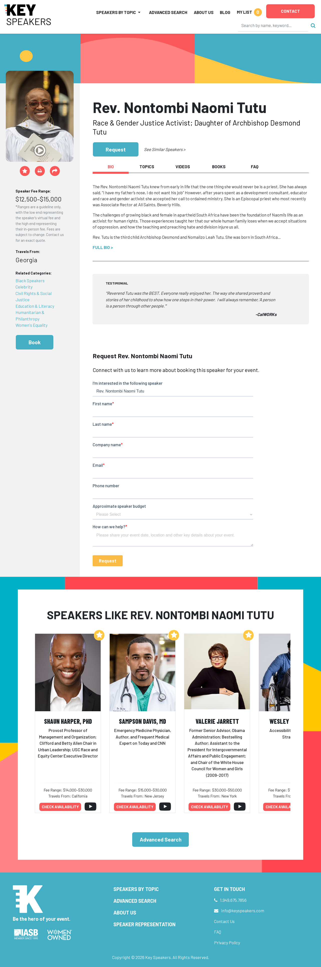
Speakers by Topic (136, 889)
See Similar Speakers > (164, 149)
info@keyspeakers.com (242, 910)
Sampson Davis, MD (142, 721)
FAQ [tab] (254, 166)
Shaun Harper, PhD (68, 721)
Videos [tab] (183, 166)
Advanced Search (168, 12)
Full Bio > (103, 247)
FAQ (217, 931)
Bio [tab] (111, 166)
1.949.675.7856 (233, 900)
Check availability (60, 806)
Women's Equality (32, 325)
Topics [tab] (146, 166)
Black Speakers (30, 280)
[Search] (273, 25)
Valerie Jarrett (217, 721)
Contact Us (224, 921)
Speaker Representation (144, 924)
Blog (225, 12)
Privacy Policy (227, 942)
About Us (204, 12)
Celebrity (24, 286)
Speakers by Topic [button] (116, 12)
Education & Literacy (35, 306)
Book (35, 342)
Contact (290, 11)
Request (116, 149)
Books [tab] (219, 166)
